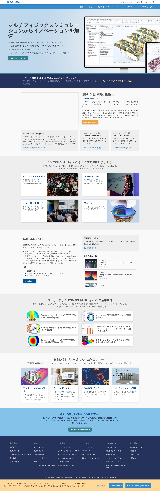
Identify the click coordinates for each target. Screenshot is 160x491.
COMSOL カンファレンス (90, 458)
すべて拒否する (116, 485)
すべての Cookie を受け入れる (138, 485)
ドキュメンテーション (113, 462)
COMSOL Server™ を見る (122, 148)
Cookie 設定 (100, 485)
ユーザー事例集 (39, 454)
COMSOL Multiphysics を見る (34, 148)
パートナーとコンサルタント (116, 458)
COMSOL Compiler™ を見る (93, 148)
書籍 (35, 462)
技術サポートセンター (113, 447)
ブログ (130, 6)
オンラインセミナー (89, 447)
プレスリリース (135, 454)
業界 (90, 6)
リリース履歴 (14, 462)
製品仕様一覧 (14, 451)
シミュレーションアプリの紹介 (44, 465)
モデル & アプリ (39, 447)
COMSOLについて (136, 447)
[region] (80, 485)
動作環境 (13, 458)
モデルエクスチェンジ (65, 458)
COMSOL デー (87, 451)
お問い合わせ (134, 458)
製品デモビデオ (39, 451)
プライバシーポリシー (57, 477)
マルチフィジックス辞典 (66, 465)
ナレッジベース (111, 454)
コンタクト (130, 2)
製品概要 (13, 447)
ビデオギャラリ (103, 6)
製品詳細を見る (90, 122)
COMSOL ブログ (63, 462)
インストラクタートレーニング (68, 451)
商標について (68, 477)
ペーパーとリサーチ (40, 458)
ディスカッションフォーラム (68, 454)
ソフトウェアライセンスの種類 (20, 454)
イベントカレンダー (89, 454)
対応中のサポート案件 (113, 451)
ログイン (147, 2)
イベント (118, 6)
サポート (121, 2)
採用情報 (133, 451)
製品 (82, 6)
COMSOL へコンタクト (18, 58)
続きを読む (30, 281)
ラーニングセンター (146, 6)
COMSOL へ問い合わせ (80, 429)
